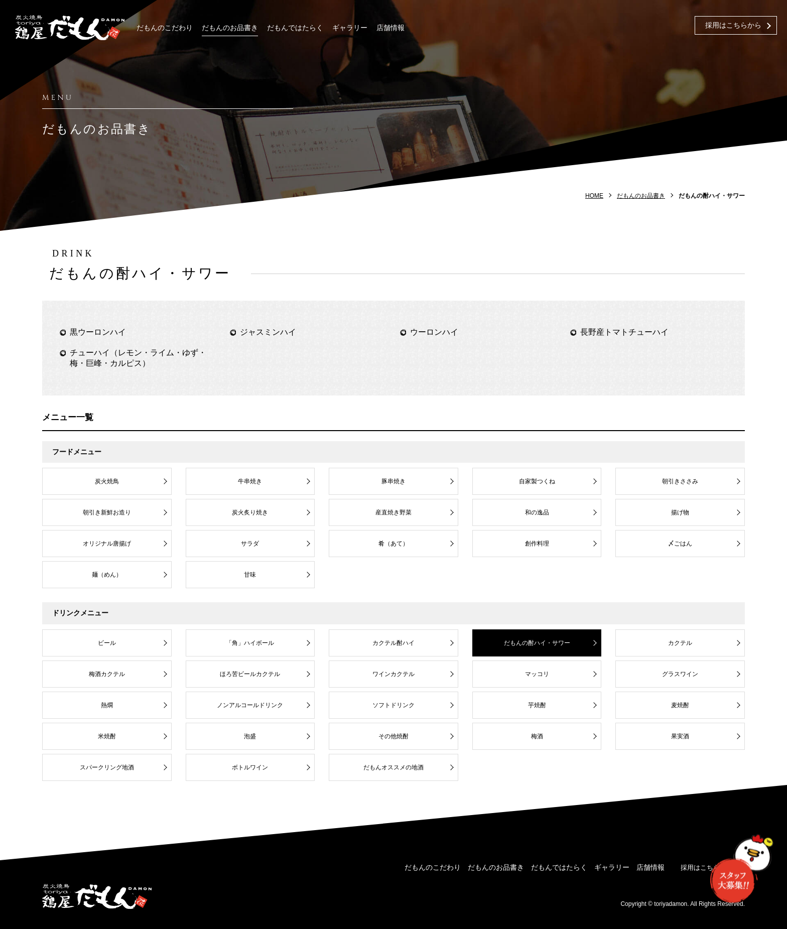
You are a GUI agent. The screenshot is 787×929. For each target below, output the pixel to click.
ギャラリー (349, 28)
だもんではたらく (295, 28)
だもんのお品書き (230, 28)
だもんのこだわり (165, 28)
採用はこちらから (733, 25)
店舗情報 (390, 28)
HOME (594, 195)
